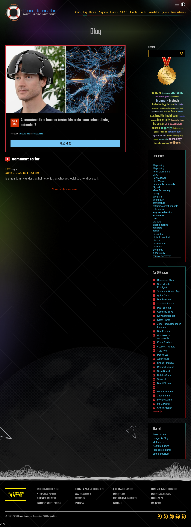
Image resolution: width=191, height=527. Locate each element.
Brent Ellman (164, 383)
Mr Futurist (158, 442)
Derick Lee (162, 354)
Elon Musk (158, 181)
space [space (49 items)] (155, 139)
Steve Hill (162, 379)
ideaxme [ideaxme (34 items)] (153, 120)
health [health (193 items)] (159, 116)
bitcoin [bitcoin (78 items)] (170, 104)
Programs (103, 12)
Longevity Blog (160, 438)
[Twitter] (165, 516)
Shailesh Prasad (165, 303)
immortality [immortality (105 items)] (164, 120)
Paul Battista (164, 307)
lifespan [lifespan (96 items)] (155, 128)
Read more (65, 143)
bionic (156, 231)
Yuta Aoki (162, 350)
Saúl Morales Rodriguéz (164, 286)
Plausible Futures (162, 449)
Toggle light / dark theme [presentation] (183, 4)
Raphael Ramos (165, 367)
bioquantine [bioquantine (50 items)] (174, 96)
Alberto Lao (163, 358)
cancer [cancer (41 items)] (162, 108)
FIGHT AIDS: (42, 498)
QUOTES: (154, 503)
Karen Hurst (163, 319)
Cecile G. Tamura (166, 346)
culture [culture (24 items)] (177, 108)
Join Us (142, 12)
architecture (159, 202)
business (157, 246)
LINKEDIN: (117, 489)
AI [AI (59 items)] (160, 93)
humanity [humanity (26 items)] (182, 116)
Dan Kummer (164, 331)
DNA (155, 174)
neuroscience (37, 134)
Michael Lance (165, 391)
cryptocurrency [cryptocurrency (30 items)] (170, 108)
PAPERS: (78, 503)
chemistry (158, 249)
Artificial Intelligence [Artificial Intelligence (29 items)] (162, 97)
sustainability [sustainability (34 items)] (163, 140)
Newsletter (154, 12)
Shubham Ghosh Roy (168, 291)
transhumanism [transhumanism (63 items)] (161, 143)
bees (155, 218)
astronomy (158, 209)
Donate (133, 12)
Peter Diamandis (161, 171)
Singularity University (164, 184)
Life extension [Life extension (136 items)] (173, 124)
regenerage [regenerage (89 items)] (174, 131)
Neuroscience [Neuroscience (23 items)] (180, 128)
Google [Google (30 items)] (152, 116)
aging (156, 193)
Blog (85, 12)
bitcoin (156, 240)
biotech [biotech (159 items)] (174, 101)
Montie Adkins (164, 399)
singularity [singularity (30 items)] (179, 136)
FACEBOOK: (41, 489)
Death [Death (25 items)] (181, 108)
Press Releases (178, 12)
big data (157, 221)
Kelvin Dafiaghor (166, 315)
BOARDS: (154, 494)
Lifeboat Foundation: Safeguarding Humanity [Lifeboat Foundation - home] (30, 12)
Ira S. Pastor (163, 403)
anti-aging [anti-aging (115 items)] (177, 93)
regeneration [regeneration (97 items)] (159, 135)
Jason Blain (163, 395)
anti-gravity (159, 199)
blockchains (159, 243)
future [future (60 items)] (174, 111)
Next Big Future (161, 446)
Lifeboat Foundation (24, 516)
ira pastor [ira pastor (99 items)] (158, 124)
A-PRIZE (124, 12)
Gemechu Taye (24, 134)
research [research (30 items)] (169, 136)
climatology (159, 252)
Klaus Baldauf (164, 342)
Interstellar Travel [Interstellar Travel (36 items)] (177, 120)
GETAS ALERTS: (157, 489)
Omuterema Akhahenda (163, 337)
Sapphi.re (53, 516)
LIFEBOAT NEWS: (81, 489)
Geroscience (159, 434)
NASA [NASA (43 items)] (175, 128)
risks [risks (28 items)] (174, 136)
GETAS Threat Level (16, 495)
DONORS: (116, 494)
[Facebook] (159, 516)
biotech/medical (161, 237)
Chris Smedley (164, 407)
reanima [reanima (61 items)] (163, 131)
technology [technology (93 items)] (175, 139)
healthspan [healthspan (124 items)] (171, 116)
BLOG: (77, 494)
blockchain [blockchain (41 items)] (178, 105)
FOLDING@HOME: (120, 498)
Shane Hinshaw (165, 362)
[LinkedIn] (171, 516)
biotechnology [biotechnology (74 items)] (159, 104)
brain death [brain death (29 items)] (155, 108)
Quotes (165, 12)
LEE (8, 169)
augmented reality (162, 212)
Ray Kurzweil (159, 178)
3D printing (158, 165)
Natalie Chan (164, 375)
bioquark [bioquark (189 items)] (162, 101)
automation (159, 215)
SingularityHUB (161, 453)
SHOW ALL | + (157, 412)
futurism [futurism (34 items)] (180, 112)
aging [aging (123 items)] (155, 93)
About (77, 12)
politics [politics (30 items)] (156, 132)
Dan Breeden (164, 299)
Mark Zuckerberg (162, 190)
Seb (159, 387)
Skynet (156, 187)
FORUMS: (116, 503)
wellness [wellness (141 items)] (175, 143)
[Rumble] (183, 516)
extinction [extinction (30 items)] (167, 112)
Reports (114, 12)
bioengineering (160, 224)
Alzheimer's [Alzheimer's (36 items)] (166, 93)
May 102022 (14, 122)
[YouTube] (177, 516)
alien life (157, 196)
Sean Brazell (163, 371)
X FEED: (40, 494)
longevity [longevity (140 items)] (166, 128)
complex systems (162, 256)
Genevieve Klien (165, 280)
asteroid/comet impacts (165, 206)
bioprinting (158, 234)
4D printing (158, 168)
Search (181, 53)
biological (158, 228)
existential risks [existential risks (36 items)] (157, 112)
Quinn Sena (163, 295)
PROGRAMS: (156, 498)
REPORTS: (79, 498)
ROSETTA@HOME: (44, 503)
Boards (92, 12)
